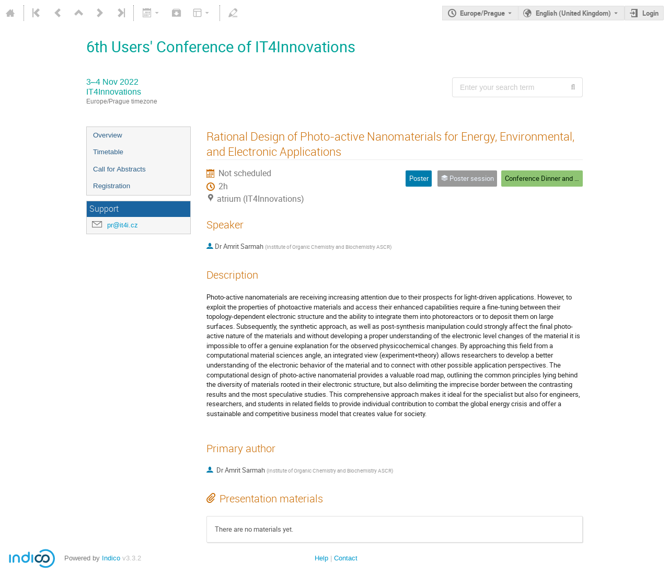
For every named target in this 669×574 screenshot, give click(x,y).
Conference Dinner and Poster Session (562, 178)
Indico (111, 558)
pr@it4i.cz (122, 225)
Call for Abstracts (119, 169)
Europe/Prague (482, 13)
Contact (345, 558)
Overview (107, 135)
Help (321, 558)
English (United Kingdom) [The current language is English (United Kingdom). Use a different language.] (573, 13)
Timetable (108, 152)
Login (650, 13)
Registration (111, 186)
